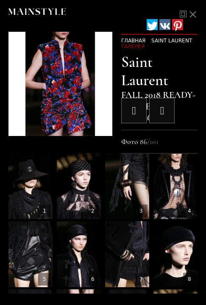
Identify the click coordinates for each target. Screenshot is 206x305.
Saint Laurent (171, 41)
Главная (133, 41)
